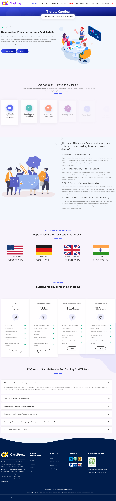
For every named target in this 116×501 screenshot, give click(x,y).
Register (105, 4)
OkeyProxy (68, 489)
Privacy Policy (53, 465)
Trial (71, 4)
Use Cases (53, 4)
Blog (88, 4)
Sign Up (22, 51)
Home (34, 4)
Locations (80, 4)
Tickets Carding (66, 16)
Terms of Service (54, 462)
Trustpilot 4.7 (6, 27)
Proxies (42, 4)
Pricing (64, 4)
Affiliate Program (54, 469)
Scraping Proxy (10, 498)
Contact (95, 4)
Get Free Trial (9, 51)
